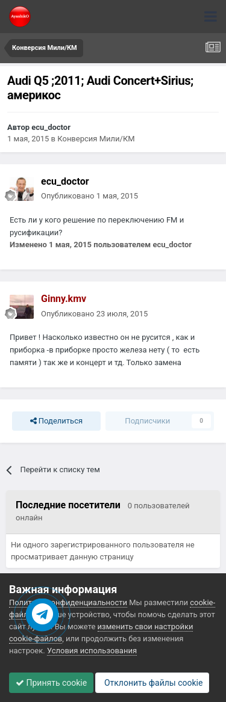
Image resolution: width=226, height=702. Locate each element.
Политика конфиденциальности (68, 602)
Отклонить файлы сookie (152, 683)
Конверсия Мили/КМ (95, 138)
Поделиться (56, 421)
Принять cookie (51, 683)
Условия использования (92, 650)
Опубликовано (89, 195)
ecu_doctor (51, 127)
